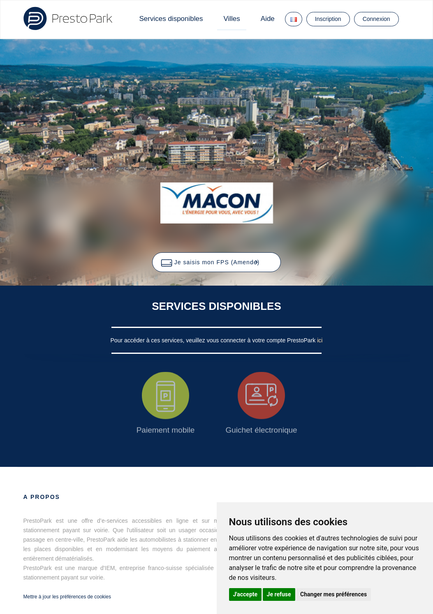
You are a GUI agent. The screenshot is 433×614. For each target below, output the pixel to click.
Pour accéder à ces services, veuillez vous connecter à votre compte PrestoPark (214, 340)
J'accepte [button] (245, 594)
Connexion (376, 19)
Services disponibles (171, 19)
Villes (231, 19)
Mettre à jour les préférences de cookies (67, 597)
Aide (268, 19)
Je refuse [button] (279, 594)
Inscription (328, 19)
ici (319, 340)
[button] (216, 262)
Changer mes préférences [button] (333, 594)
